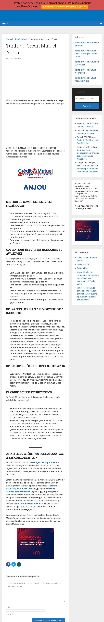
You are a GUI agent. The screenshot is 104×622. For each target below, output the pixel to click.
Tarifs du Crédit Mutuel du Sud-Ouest (87, 63)
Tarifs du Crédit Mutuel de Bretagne (87, 44)
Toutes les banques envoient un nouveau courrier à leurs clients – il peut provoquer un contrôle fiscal (88, 294)
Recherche (87, 106)
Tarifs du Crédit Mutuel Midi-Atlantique (85, 79)
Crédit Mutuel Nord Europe (27, 503)
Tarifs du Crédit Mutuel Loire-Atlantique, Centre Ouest (86, 54)
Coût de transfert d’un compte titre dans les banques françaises (87, 169)
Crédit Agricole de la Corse (20, 489)
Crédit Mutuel (15, 58)
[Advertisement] (35, 81)
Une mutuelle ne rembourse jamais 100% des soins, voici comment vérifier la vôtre (88, 278)
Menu (5, 23)
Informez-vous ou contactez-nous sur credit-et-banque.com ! (64, 7)
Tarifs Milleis (82, 268)
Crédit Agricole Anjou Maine (43, 462)
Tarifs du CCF (83, 264)
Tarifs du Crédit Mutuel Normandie (85, 71)
